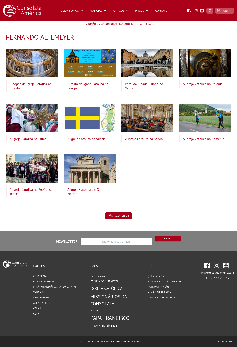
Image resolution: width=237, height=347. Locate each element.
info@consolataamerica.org (216, 272)
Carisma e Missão (158, 286)
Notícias (98, 10)
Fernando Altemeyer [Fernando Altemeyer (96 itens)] (104, 281)
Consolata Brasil (44, 281)
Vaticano (38, 292)
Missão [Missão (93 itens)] (94, 310)
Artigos (121, 10)
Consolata (40, 276)
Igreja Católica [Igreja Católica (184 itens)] (106, 288)
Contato (161, 10)
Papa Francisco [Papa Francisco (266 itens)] (110, 317)
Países (142, 10)
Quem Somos (72, 10)
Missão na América (159, 292)
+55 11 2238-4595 (218, 278)
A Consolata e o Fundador (164, 281)
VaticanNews (41, 297)
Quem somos (156, 276)
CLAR (36, 313)
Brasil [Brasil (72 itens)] (104, 276)
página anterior (118, 215)
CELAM (37, 308)
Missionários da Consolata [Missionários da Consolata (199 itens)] (108, 300)
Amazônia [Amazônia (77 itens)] (95, 276)
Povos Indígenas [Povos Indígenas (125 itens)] (104, 326)
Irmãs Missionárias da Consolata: (54, 286)
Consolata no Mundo (161, 297)
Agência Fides (41, 303)
